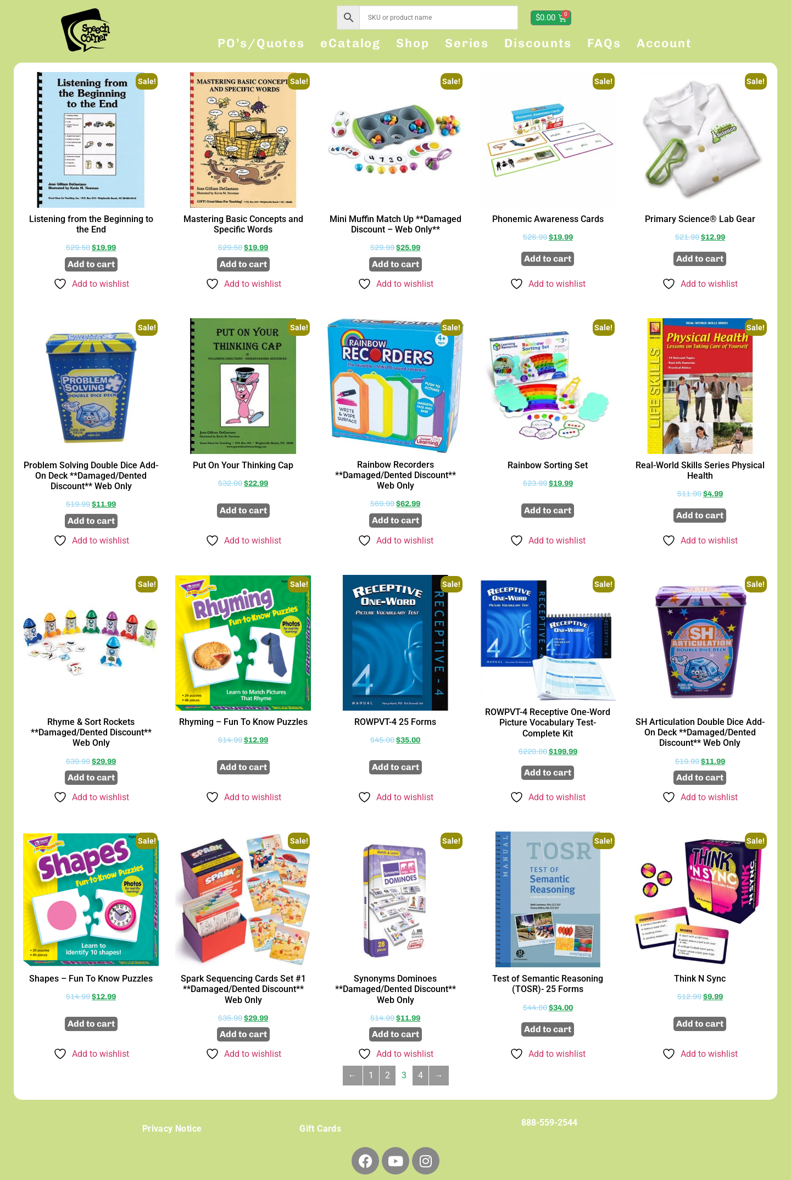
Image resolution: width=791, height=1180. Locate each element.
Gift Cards (320, 1128)
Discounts (538, 43)
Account (664, 43)
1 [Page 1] (371, 1075)
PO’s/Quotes (261, 43)
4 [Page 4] (420, 1075)
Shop (413, 43)
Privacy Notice (172, 1128)
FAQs (604, 43)
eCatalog (350, 43)
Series (467, 43)
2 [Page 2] (387, 1075)
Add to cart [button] (91, 264)
